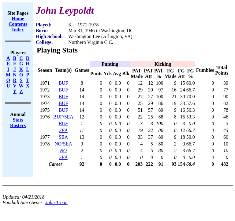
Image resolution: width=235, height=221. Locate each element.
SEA (68, 116)
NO (58, 143)
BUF (63, 83)
